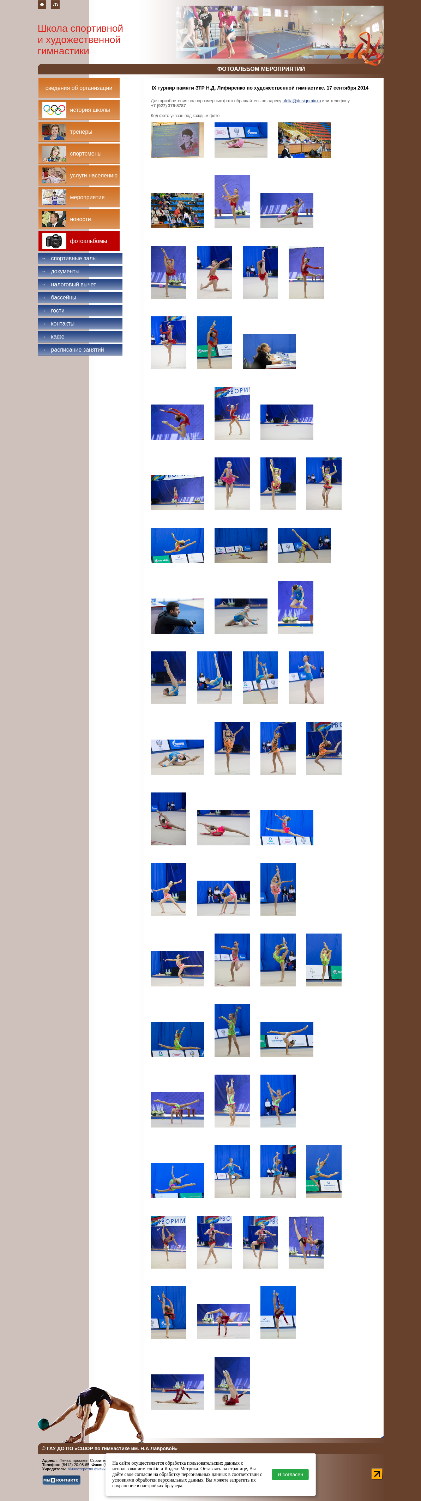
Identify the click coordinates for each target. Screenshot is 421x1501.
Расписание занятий (72, 350)
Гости (53, 311)
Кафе (53, 337)
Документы (60, 271)
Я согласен (290, 1474)
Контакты (58, 324)
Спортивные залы (69, 258)
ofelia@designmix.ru (301, 100)
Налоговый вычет (68, 284)
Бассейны (59, 297)
